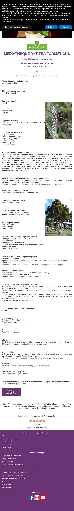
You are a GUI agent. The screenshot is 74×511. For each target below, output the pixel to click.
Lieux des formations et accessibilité (12, 475)
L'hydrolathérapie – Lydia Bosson (15, 374)
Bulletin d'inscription (7, 461)
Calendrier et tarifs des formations (11, 456)
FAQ (2, 481)
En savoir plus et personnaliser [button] (16, 27)
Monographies (46, 59)
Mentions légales (6, 487)
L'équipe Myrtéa (6, 448)
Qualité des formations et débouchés (12, 439)
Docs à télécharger (37, 453)
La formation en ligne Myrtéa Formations (13, 478)
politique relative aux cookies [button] (48, 11)
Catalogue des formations (9, 459)
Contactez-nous (6, 484)
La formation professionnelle (9, 436)
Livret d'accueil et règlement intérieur (12, 464)
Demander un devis (7, 445)
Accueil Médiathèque (30, 59)
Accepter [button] (65, 27)
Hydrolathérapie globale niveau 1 (16, 384)
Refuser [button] (51, 27)
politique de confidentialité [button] (12, 7)
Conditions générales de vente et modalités (14, 472)
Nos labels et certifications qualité (11, 442)
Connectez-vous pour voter (37, 427)
